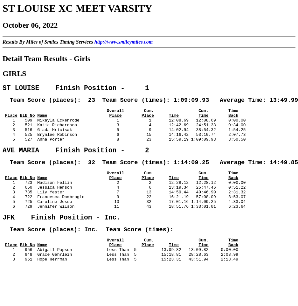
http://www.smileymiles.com (123, 42)
